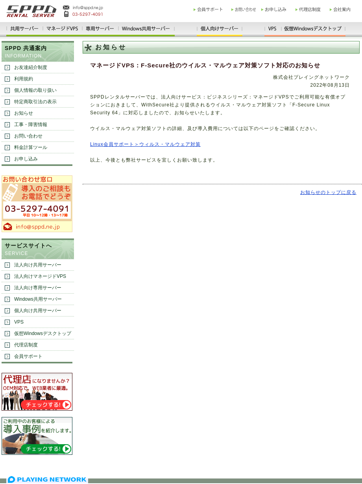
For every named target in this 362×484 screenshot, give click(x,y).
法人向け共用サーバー (37, 265)
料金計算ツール (30, 147)
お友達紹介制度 (30, 67)
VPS (19, 322)
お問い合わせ (28, 136)
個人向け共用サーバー (37, 310)
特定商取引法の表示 (35, 101)
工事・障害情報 (30, 124)
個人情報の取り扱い (35, 90)
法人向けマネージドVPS (40, 276)
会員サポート (28, 356)
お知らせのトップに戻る (328, 192)
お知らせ (23, 113)
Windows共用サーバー (38, 299)
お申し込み (26, 159)
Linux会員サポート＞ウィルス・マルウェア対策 (145, 144)
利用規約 (23, 79)
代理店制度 (26, 345)
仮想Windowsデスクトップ (42, 333)
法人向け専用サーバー (37, 287)
